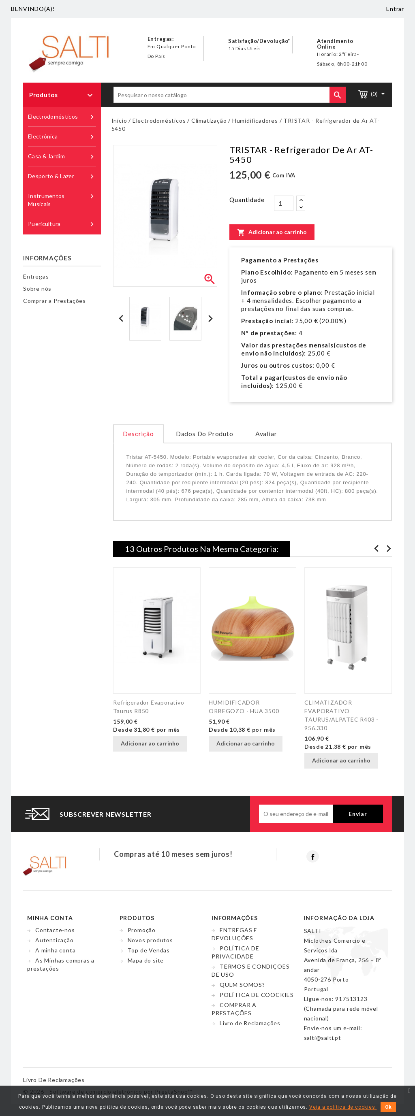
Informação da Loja (339, 917)
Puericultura (62, 224)
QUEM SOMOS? (242, 984)
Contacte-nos (55, 929)
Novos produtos (150, 940)
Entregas (36, 276)
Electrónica (62, 136)
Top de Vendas (149, 950)
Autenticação (54, 940)
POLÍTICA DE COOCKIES (257, 994)
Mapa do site (146, 960)
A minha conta (55, 950)
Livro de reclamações (54, 1079)
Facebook (313, 856)
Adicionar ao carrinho (272, 232)
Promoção (142, 929)
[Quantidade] (283, 203)
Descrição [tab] (138, 433)
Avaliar (266, 433)
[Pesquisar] (229, 95)
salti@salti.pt (322, 1037)
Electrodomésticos (62, 117)
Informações (47, 258)
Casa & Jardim (62, 156)
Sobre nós (37, 288)
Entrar (395, 8)
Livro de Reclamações (250, 1023)
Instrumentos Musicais (62, 199)
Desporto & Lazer (62, 176)
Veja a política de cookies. (343, 1107)
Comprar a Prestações (54, 300)
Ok (388, 1107)
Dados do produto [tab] (204, 433)
